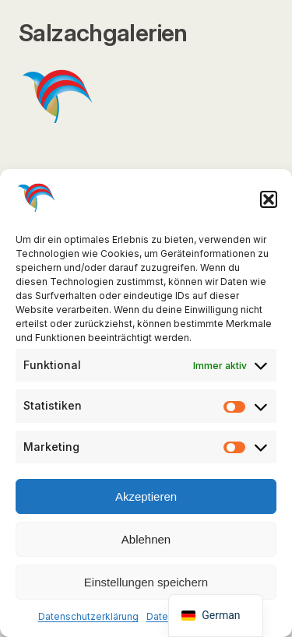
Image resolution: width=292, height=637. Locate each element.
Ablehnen (146, 539)
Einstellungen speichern (146, 582)
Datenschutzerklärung (88, 616)
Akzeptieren (146, 496)
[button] (268, 199)
